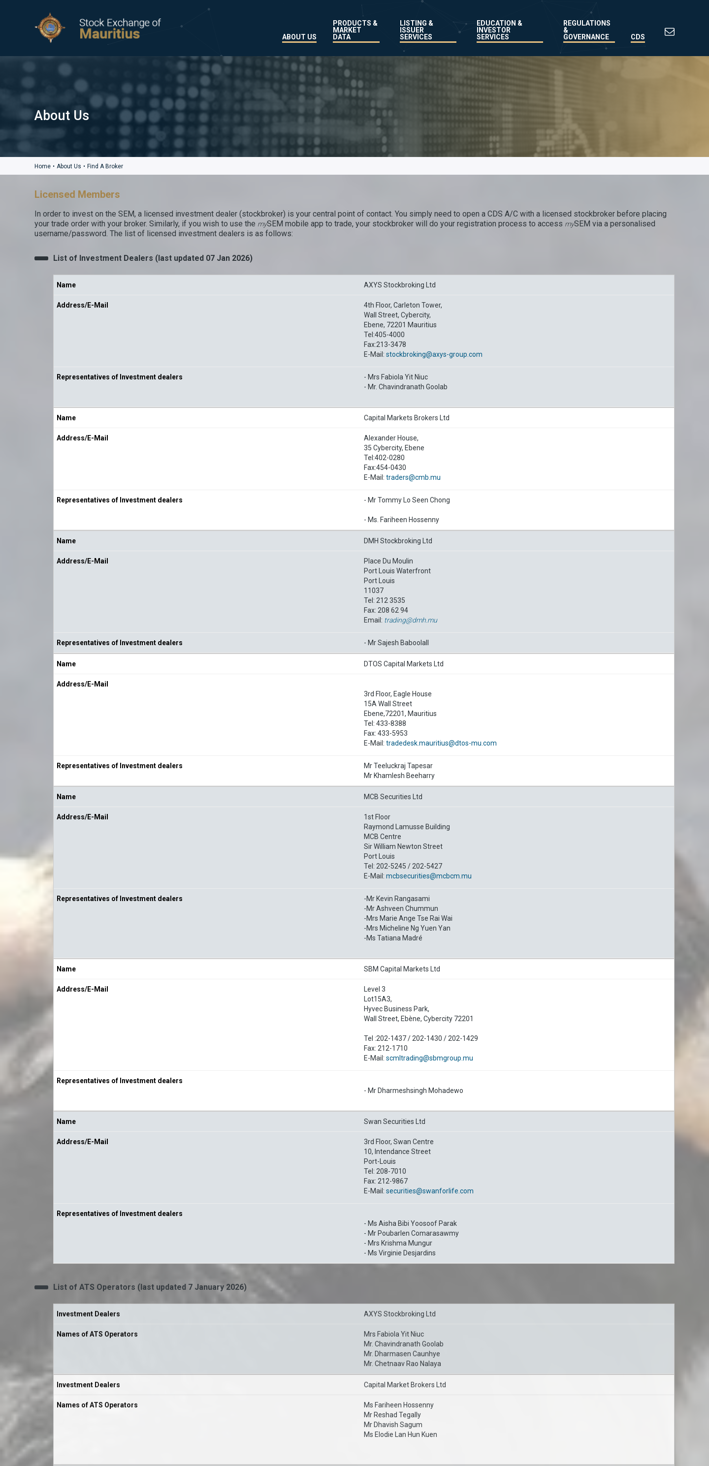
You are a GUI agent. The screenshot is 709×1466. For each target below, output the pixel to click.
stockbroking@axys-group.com (434, 354)
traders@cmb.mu (413, 477)
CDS (638, 36)
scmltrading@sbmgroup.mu (429, 1057)
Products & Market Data (355, 30)
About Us (299, 36)
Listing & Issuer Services (416, 30)
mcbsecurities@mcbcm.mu (429, 875)
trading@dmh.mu (410, 620)
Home (42, 166)
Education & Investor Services (499, 30)
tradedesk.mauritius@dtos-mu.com (441, 743)
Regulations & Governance (587, 30)
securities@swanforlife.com (430, 1190)
